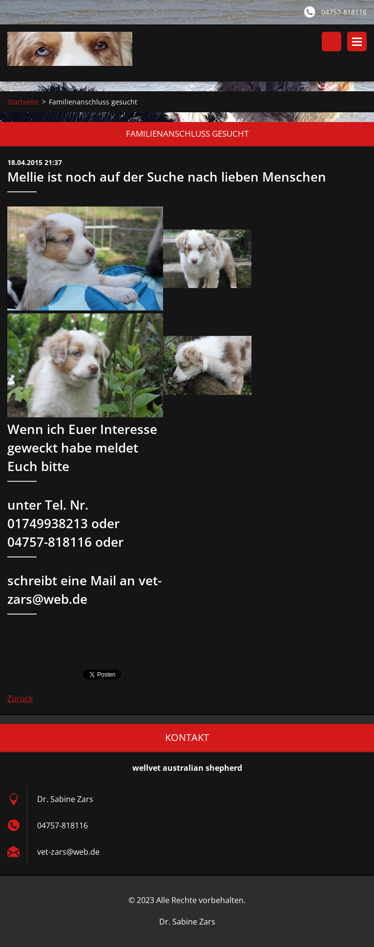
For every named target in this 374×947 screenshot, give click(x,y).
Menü (357, 41)
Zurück (20, 698)
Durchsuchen (331, 41)
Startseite (23, 101)
